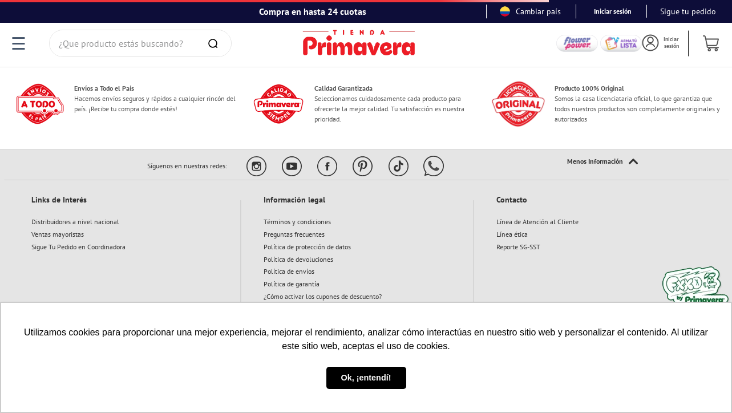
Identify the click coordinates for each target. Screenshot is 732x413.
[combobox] (140, 43)
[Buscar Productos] (215, 43)
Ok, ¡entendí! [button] (366, 377)
